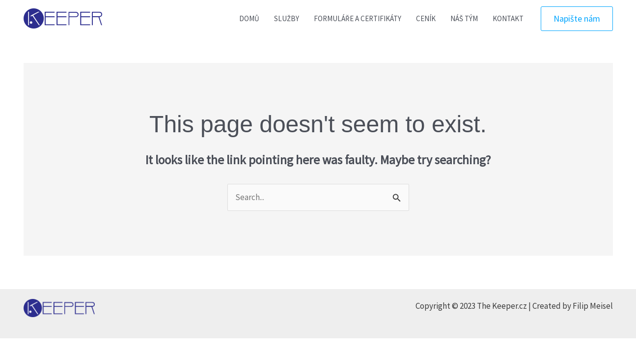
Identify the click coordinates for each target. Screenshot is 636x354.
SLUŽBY (286, 18)
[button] (577, 18)
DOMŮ (249, 18)
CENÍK (426, 18)
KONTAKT (508, 18)
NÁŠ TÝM (464, 18)
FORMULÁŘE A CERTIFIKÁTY (357, 18)
